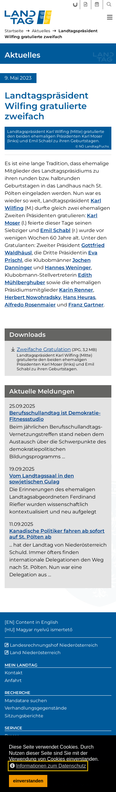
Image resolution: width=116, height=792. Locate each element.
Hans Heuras (79, 297)
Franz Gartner (86, 305)
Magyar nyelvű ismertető (44, 629)
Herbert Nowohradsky (33, 297)
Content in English (37, 622)
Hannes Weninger (68, 268)
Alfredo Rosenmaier (30, 305)
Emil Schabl (55, 230)
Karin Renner (76, 290)
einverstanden (28, 780)
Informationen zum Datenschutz (48, 765)
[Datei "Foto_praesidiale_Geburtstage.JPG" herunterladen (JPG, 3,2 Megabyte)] (44, 349)
